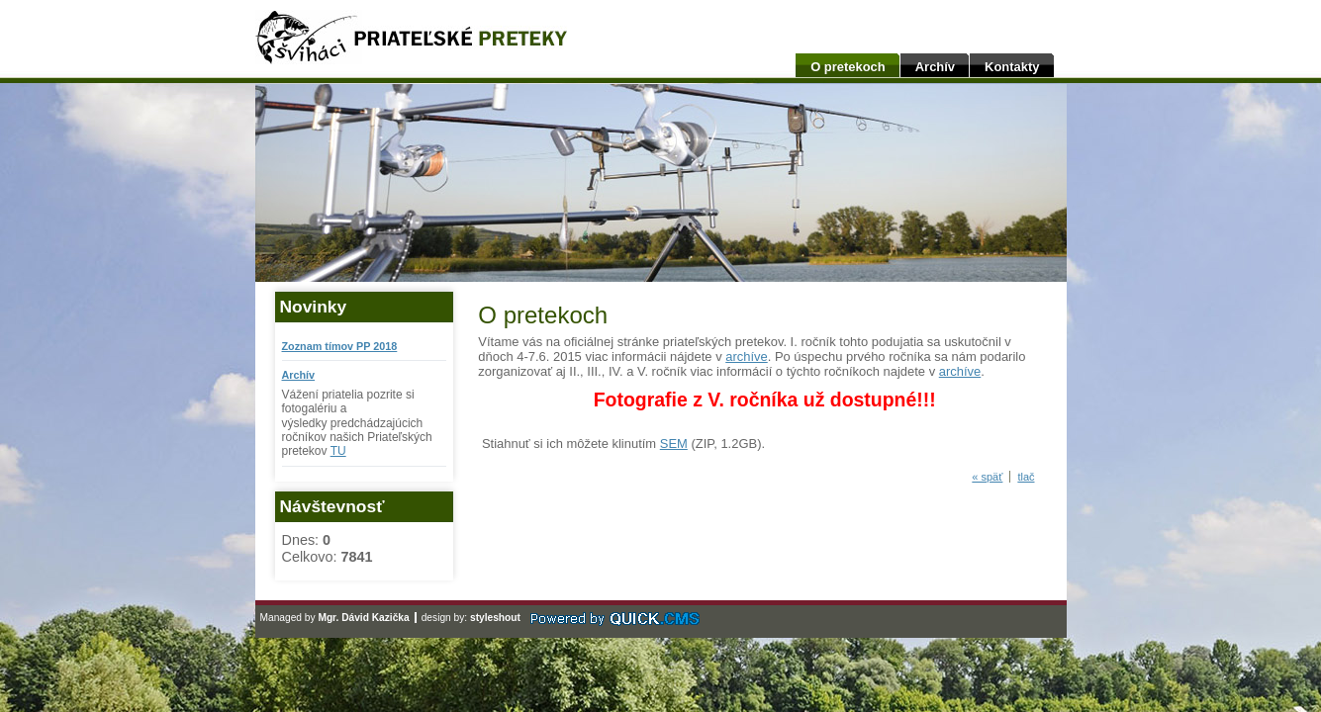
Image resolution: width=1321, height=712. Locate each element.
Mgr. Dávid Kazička (363, 617)
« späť (987, 477)
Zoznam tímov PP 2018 (340, 346)
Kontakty (1012, 66)
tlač (1025, 477)
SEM (674, 443)
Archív (935, 66)
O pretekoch (848, 66)
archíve (746, 356)
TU (338, 451)
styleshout (495, 617)
